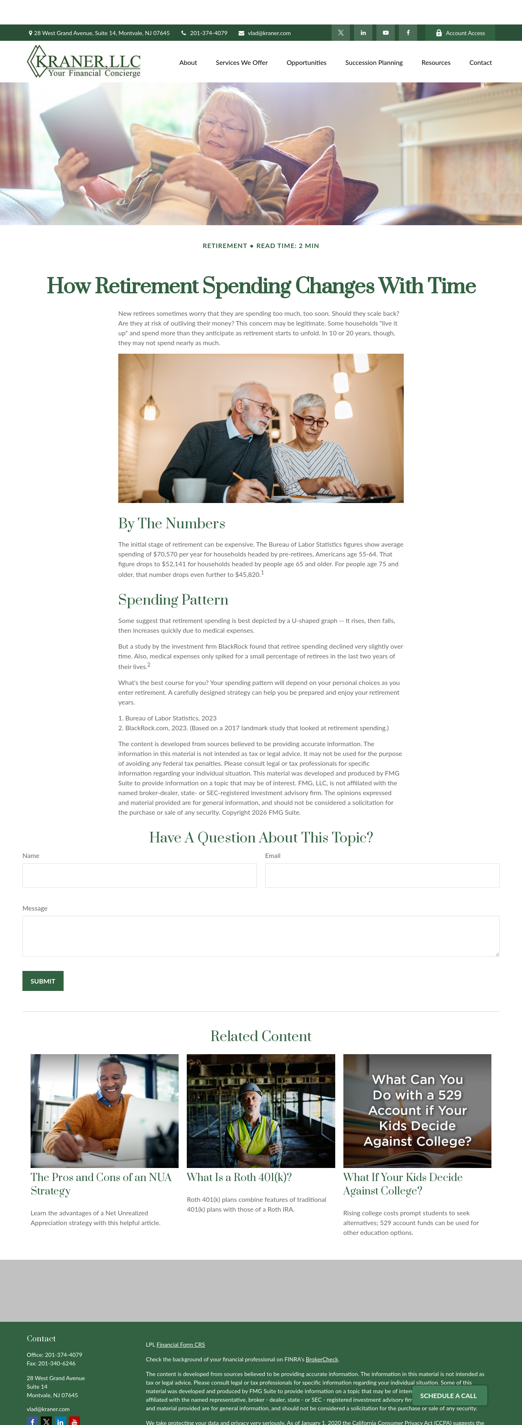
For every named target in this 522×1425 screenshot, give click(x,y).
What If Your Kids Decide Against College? (403, 1160)
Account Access (460, 8)
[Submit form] (43, 956)
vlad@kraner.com (264, 8)
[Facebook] (408, 8)
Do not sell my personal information (335, 1406)
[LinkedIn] (363, 8)
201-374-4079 (204, 8)
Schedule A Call (448, 1395)
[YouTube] (385, 8)
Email (273, 831)
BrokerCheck (322, 1334)
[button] (188, 36)
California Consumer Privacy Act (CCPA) (401, 1398)
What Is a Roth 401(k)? (239, 1153)
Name (31, 831)
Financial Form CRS (181, 1319)
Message (35, 883)
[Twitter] (341, 8)
